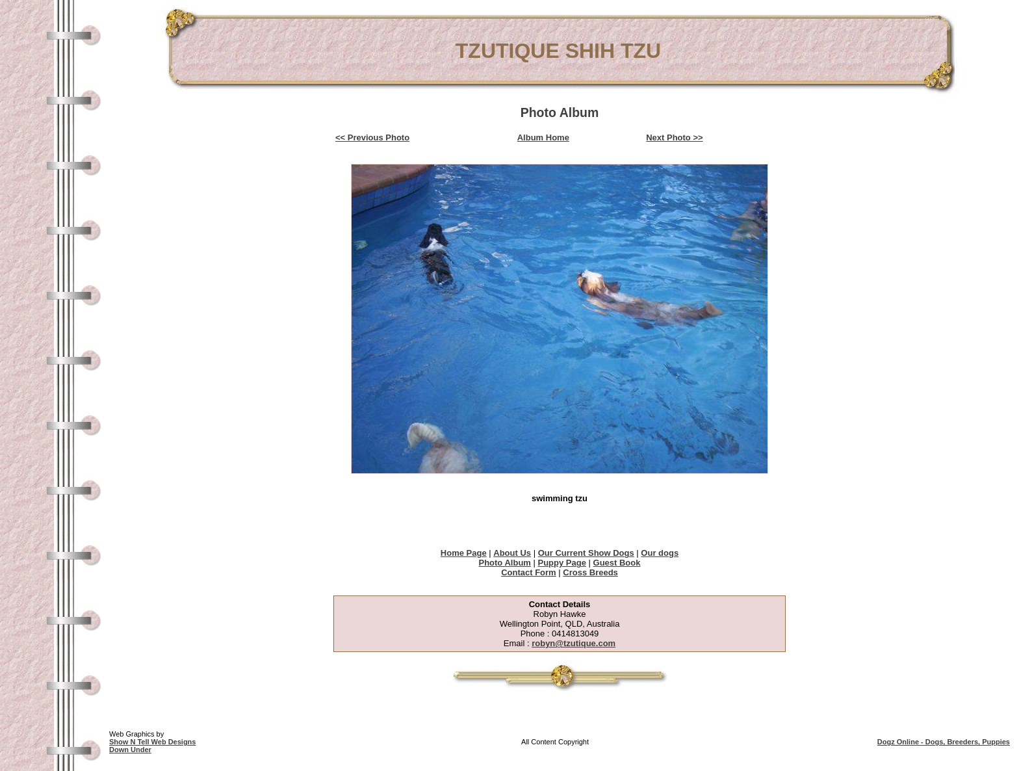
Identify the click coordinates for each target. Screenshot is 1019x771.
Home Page (464, 553)
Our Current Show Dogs (586, 553)
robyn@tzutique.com (573, 643)
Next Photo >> (674, 137)
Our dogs (659, 553)
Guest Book (617, 563)
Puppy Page (562, 563)
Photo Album (504, 563)
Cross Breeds (590, 572)
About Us (512, 553)
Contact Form (528, 572)
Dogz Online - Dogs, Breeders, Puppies (943, 742)
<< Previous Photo (372, 137)
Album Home (543, 137)
